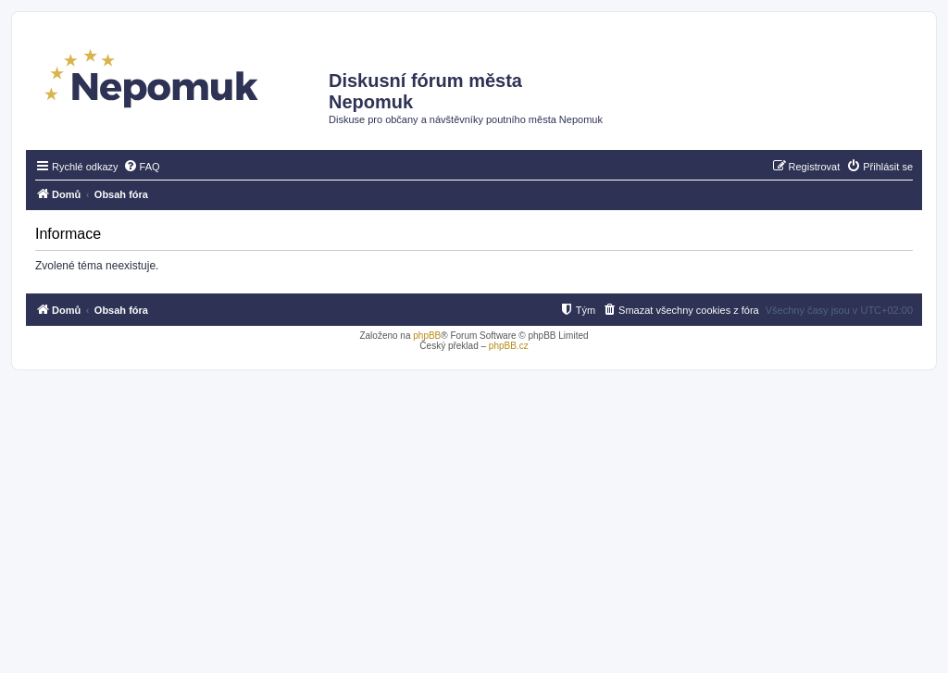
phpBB (427, 335)
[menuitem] (141, 167)
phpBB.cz (509, 346)
